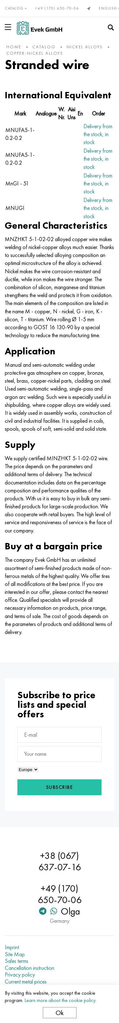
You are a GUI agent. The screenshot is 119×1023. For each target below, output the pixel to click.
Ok (60, 1012)
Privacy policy (20, 974)
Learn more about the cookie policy (60, 1000)
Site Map (15, 954)
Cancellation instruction (29, 967)
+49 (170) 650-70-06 (57, 8)
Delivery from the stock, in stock (97, 134)
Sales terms (16, 960)
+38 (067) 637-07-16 (59, 861)
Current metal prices (26, 981)
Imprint (12, 947)
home (13, 47)
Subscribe (59, 787)
